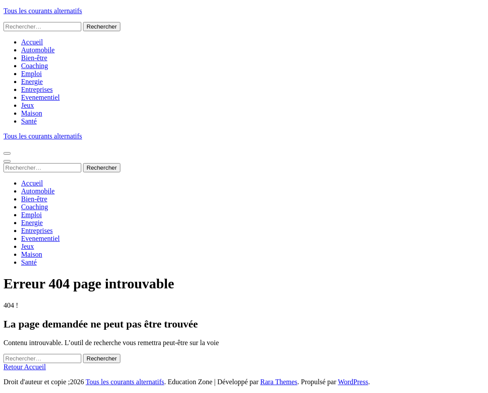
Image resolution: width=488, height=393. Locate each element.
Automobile (37, 50)
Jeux (27, 105)
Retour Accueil (25, 367)
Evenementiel (40, 97)
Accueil (32, 42)
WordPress (353, 382)
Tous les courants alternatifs (43, 11)
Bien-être (34, 58)
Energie (32, 81)
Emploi (31, 73)
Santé (29, 121)
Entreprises (37, 89)
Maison (31, 113)
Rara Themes (279, 382)
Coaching (34, 65)
